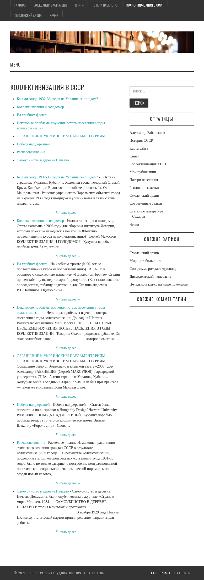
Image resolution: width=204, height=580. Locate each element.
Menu (15, 64)
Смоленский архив (28, 15)
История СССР (141, 141)
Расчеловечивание (31, 152)
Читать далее (68, 213)
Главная (20, 5)
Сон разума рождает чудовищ (153, 269)
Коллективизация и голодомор (40, 107)
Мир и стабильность (146, 261)
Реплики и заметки (144, 188)
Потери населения (105, 5)
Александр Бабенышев (50, 5)
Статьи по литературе (146, 211)
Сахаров (138, 216)
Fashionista (161, 572)
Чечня (54, 15)
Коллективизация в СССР (145, 5)
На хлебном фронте (32, 115)
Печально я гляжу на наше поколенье (158, 284)
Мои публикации (143, 172)
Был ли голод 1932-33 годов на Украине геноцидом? (57, 99)
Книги (79, 5)
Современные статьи (146, 203)
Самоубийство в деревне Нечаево (43, 160)
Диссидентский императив (150, 276)
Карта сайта (139, 148)
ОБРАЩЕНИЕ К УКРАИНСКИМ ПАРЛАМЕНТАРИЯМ (61, 136)
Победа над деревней (33, 144)
